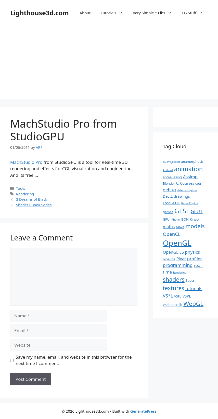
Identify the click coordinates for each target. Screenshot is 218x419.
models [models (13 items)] (194, 226)
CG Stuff (195, 12)
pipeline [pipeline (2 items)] (169, 259)
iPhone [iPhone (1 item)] (175, 219)
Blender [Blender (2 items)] (169, 183)
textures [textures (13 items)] (173, 288)
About (85, 12)
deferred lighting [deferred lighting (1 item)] (188, 190)
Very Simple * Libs (155, 12)
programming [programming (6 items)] (178, 265)
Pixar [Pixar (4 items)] (181, 259)
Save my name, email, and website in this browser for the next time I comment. (74, 360)
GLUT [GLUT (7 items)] (197, 211)
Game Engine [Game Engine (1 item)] (189, 203)
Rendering (25, 194)
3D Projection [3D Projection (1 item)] (171, 162)
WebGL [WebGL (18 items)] (193, 304)
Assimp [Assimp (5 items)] (190, 177)
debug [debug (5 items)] (169, 190)
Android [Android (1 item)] (168, 170)
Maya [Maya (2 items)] (180, 227)
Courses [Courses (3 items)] (187, 183)
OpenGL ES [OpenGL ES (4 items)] (173, 252)
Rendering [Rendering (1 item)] (179, 272)
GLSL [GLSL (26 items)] (181, 210)
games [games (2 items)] (168, 212)
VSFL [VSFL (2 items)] (178, 296)
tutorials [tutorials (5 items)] (193, 288)
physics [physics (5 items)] (192, 252)
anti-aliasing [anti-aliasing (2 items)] (172, 177)
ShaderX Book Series (34, 204)
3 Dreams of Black (31, 199)
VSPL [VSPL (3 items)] (187, 296)
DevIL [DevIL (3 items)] (168, 196)
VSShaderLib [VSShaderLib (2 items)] (172, 304)
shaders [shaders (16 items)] (174, 279)
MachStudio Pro (26, 162)
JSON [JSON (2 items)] (185, 219)
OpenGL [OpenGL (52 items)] (177, 243)
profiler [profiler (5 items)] (194, 259)
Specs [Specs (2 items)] (190, 280)
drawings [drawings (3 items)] (182, 196)
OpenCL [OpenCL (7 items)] (172, 234)
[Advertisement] (109, 63)
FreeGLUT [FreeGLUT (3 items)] (171, 202)
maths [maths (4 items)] (169, 226)
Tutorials (114, 12)
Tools (20, 188)
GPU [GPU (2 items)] (166, 219)
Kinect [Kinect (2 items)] (194, 219)
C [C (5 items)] (177, 183)
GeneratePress (143, 411)
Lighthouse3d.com (39, 12)
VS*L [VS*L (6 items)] (168, 296)
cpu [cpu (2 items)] (198, 183)
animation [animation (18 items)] (188, 169)
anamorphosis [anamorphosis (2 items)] (192, 161)
